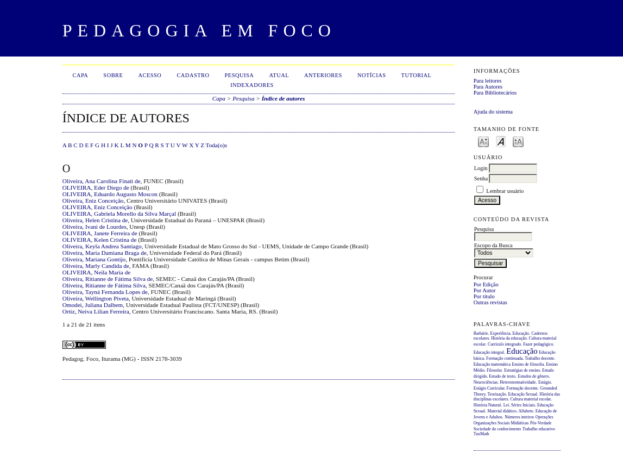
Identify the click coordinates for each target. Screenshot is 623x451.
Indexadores (252, 85)
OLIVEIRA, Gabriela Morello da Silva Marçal (119, 213)
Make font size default (500, 141)
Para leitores (488, 81)
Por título (484, 296)
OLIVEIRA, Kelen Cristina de (99, 239)
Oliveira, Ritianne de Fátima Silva (104, 285)
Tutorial (416, 75)
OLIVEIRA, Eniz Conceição (97, 207)
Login (481, 168)
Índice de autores (283, 98)
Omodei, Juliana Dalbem (92, 305)
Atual (279, 75)
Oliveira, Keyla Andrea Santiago (102, 246)
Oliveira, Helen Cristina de (95, 220)
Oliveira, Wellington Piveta (95, 298)
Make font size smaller (483, 141)
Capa (80, 75)
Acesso (149, 75)
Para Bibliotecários (495, 93)
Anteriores (323, 75)
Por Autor (485, 290)
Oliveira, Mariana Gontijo (94, 259)
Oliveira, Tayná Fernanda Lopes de (105, 292)
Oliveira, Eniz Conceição (93, 200)
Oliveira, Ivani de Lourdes (94, 226)
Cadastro (193, 75)
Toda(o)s (217, 145)
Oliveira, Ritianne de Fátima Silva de (107, 278)
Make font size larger (518, 141)
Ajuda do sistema (493, 112)
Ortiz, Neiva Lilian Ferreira (95, 311)
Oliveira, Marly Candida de (95, 265)
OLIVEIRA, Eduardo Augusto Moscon (110, 194)
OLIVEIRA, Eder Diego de (95, 187)
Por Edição (486, 284)
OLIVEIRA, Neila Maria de (96, 272)
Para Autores (488, 87)
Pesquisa (239, 75)
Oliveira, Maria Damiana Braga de (104, 252)
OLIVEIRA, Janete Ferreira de (99, 233)
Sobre (113, 75)
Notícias (371, 75)
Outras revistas (490, 302)
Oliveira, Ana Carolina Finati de (101, 181)
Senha (481, 178)
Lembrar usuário (505, 191)
